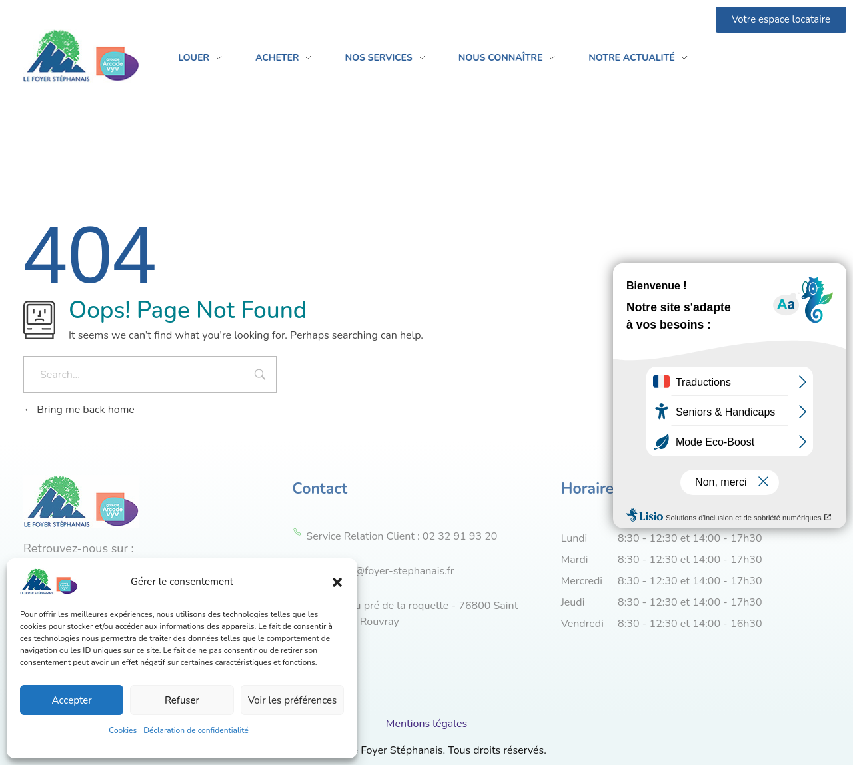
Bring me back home (79, 409)
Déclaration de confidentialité (196, 730)
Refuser (182, 700)
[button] (337, 581)
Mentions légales (426, 723)
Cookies (123, 730)
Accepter (72, 700)
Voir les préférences (292, 700)
